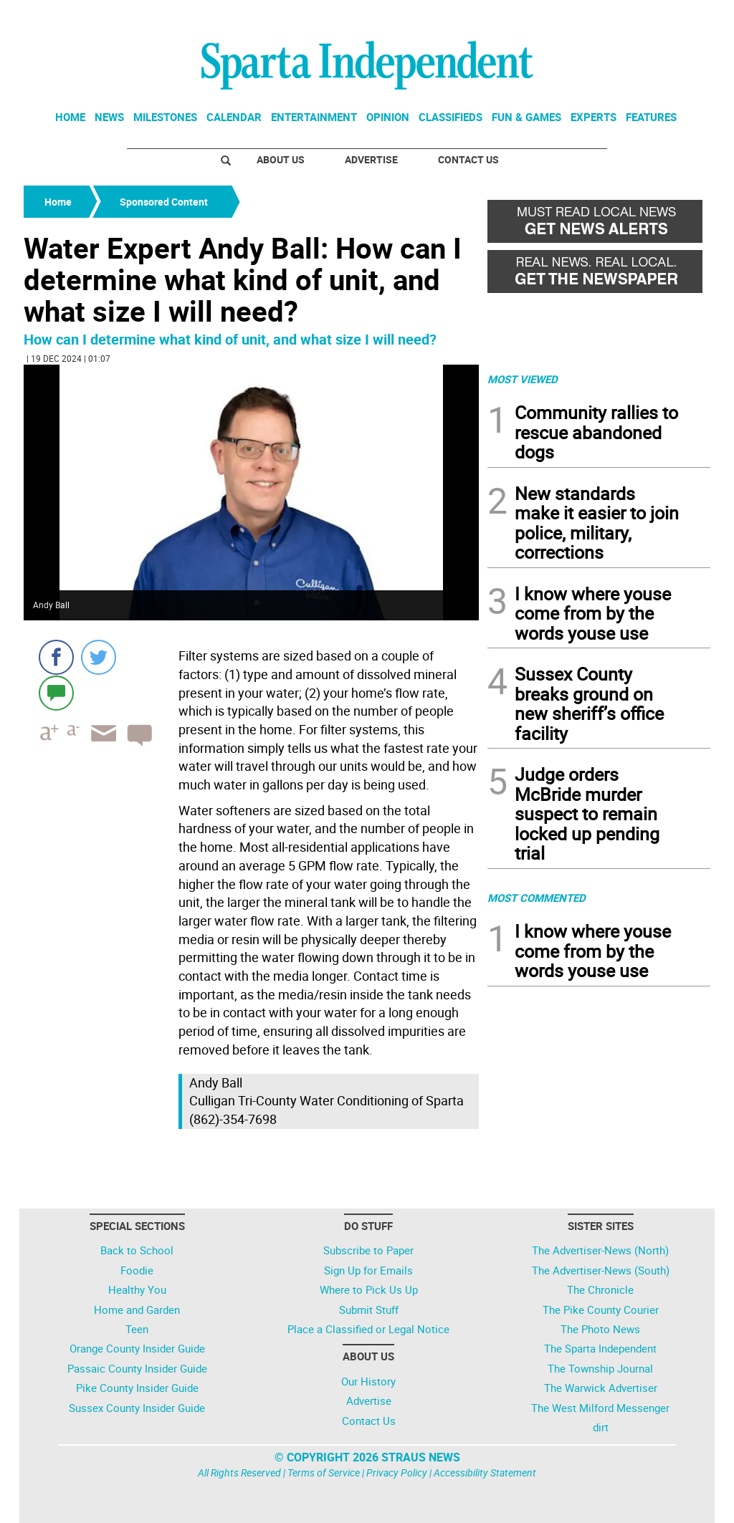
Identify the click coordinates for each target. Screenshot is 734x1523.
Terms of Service (323, 1472)
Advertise (371, 159)
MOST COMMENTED (536, 897)
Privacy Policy (396, 1472)
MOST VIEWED (522, 379)
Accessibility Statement (485, 1472)
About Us (281, 159)
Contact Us (468, 159)
